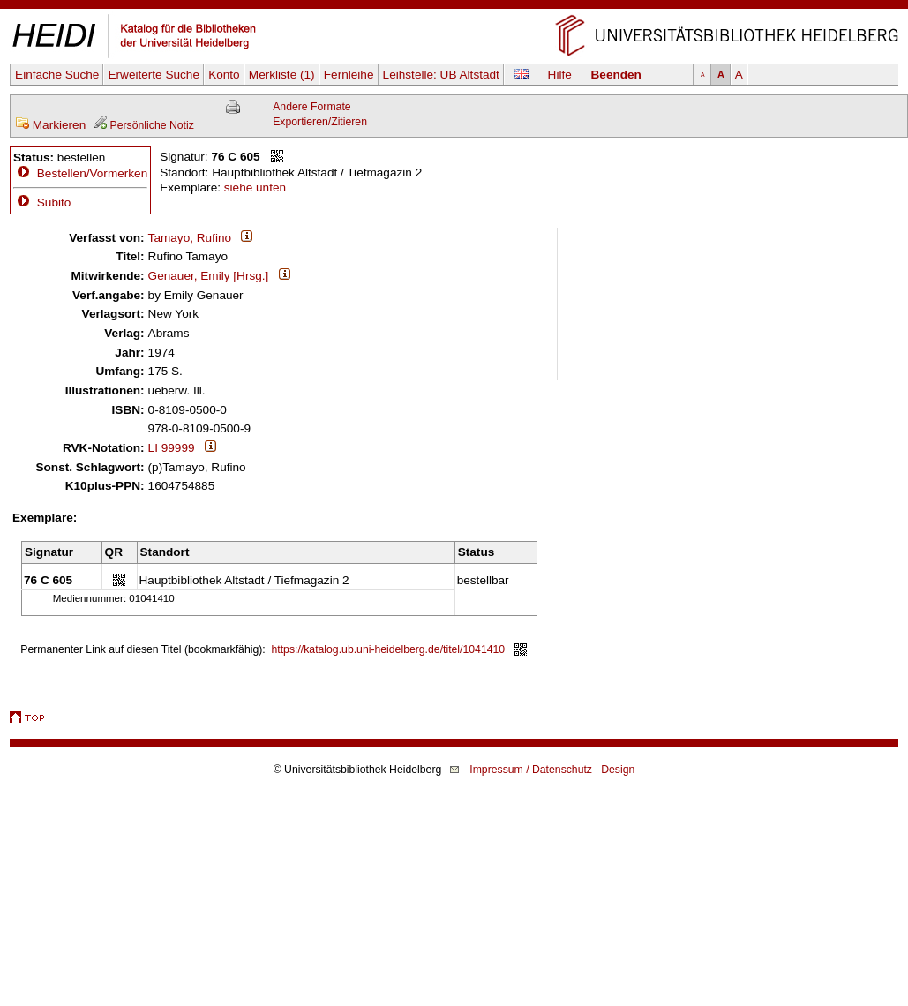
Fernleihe (349, 74)
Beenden (616, 74)
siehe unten (255, 187)
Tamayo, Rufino (189, 237)
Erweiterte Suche (153, 74)
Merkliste (282, 74)
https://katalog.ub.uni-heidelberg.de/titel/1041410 (389, 649)
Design (617, 769)
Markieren (50, 124)
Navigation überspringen (454, 7)
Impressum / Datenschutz (530, 769)
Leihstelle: (441, 74)
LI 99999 (171, 447)
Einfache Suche (57, 74)
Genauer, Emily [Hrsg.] (208, 275)
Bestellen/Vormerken (92, 173)
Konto (224, 74)
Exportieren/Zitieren (320, 122)
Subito (42, 202)
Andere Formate (311, 107)
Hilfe (560, 74)
